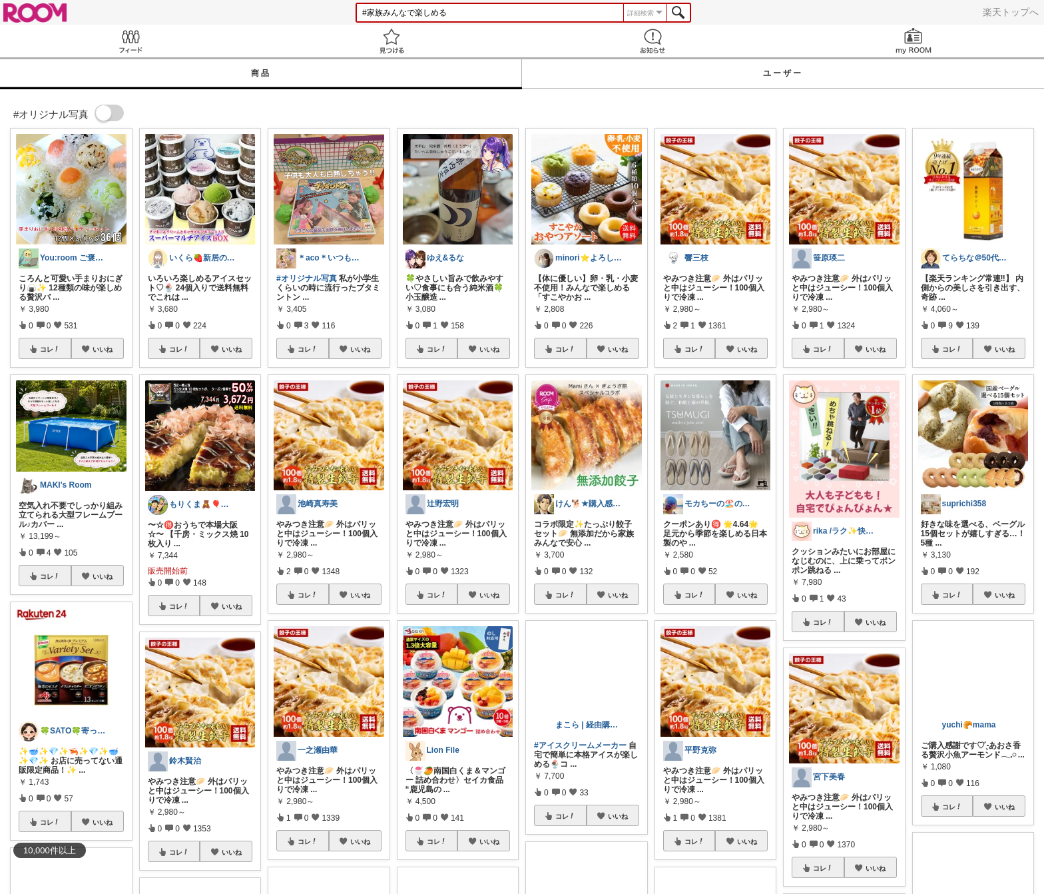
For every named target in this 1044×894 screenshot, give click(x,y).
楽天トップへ (1011, 12)
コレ (50, 349)
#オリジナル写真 (306, 278)
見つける (391, 41)
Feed (130, 41)
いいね (103, 349)
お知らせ (652, 41)
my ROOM (913, 41)
